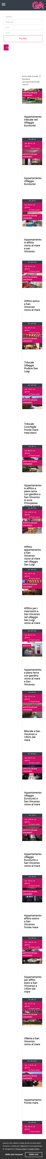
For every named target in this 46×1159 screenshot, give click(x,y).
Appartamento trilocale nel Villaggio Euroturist (32, 121)
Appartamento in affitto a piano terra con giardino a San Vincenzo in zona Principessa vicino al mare (32, 496)
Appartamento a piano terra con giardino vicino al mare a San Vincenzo (32, 677)
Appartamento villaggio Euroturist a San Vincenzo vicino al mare (32, 798)
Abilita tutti (33, 1154)
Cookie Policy (33, 1149)
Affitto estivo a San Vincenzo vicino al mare (32, 306)
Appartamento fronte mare (32, 1101)
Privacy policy (21, 1149)
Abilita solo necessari (14, 1154)
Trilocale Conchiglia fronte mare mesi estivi (31, 428)
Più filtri (23, 38)
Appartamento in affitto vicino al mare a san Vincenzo (32, 245)
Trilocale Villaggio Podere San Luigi (31, 367)
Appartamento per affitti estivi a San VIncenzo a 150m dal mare (32, 984)
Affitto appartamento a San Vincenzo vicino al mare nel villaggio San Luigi (32, 556)
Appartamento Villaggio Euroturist (32, 181)
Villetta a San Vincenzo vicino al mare (32, 1041)
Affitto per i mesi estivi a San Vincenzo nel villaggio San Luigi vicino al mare (32, 616)
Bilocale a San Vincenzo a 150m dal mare (32, 736)
